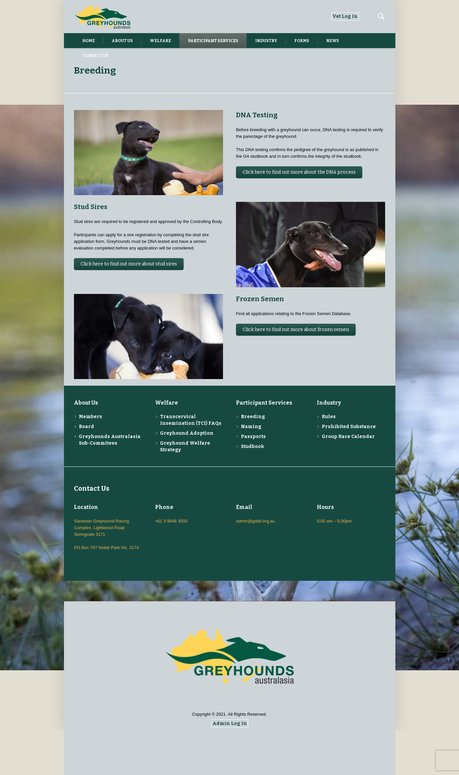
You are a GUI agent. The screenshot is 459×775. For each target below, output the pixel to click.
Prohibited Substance (349, 471)
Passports (253, 481)
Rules (329, 462)
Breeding (253, 462)
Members (90, 462)
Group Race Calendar (348, 481)
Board (86, 471)
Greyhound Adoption (186, 478)
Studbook (252, 491)
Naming (251, 471)
